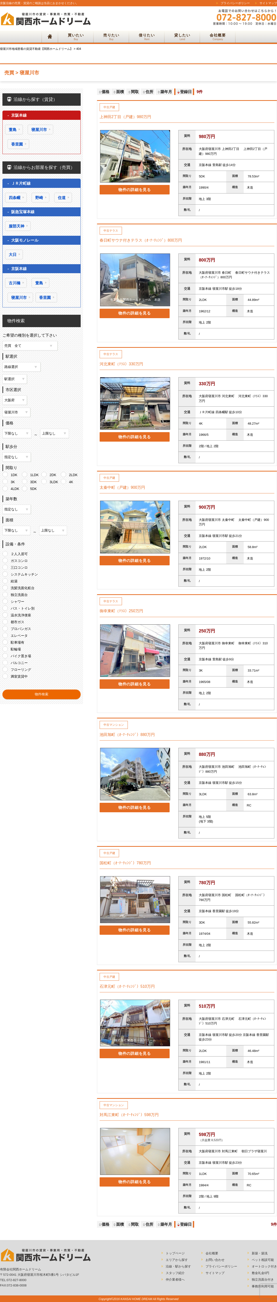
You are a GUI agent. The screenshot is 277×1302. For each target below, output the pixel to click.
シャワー (17, 601)
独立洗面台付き (263, 1279)
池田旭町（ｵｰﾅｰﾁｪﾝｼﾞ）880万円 (127, 735)
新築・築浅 (260, 1253)
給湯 (14, 580)
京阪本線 (19, 115)
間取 (133, 92)
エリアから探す (177, 1260)
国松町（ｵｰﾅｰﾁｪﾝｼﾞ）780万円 (125, 863)
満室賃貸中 (19, 675)
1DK (14, 474)
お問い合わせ (215, 1260)
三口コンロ (19, 567)
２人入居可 (19, 553)
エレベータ (19, 635)
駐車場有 (17, 641)
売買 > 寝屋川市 (21, 72)
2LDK (73, 474)
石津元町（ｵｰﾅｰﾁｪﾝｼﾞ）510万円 (127, 986)
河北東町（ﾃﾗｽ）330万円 (121, 364)
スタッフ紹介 (175, 1273)
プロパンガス (21, 628)
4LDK (15, 488)
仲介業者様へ (175, 1279)
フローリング (21, 669)
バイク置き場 (21, 655)
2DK (53, 474)
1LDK (34, 474)
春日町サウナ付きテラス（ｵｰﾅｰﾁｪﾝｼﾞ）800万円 (141, 240)
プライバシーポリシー (235, 3)
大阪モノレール (24, 240)
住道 (62, 198)
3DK (33, 481)
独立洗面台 (19, 594)
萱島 (13, 130)
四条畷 (14, 198)
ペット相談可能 (263, 1260)
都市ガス (17, 621)
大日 (13, 255)
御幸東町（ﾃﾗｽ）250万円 (121, 611)
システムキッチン (24, 573)
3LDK (54, 481)
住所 (147, 92)
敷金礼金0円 (260, 1273)
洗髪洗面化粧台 (23, 587)
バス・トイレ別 (23, 607)
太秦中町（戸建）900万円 (122, 487)
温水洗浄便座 (21, 614)
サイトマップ (268, 3)
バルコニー (19, 662)
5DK (33, 488)
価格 (103, 92)
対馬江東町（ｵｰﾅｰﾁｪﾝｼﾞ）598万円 (129, 1115)
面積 (118, 92)
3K (13, 481)
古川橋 (14, 283)
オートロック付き (264, 1266)
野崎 (39, 198)
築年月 (164, 92)
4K (71, 481)
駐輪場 (16, 648)
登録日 (184, 92)
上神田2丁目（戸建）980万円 (125, 117)
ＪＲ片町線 (21, 183)
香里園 (17, 144)
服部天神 (16, 226)
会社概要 (212, 1253)
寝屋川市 (39, 130)
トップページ (175, 1253)
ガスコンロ (19, 560)
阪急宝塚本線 (23, 212)
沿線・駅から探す (178, 1266)
